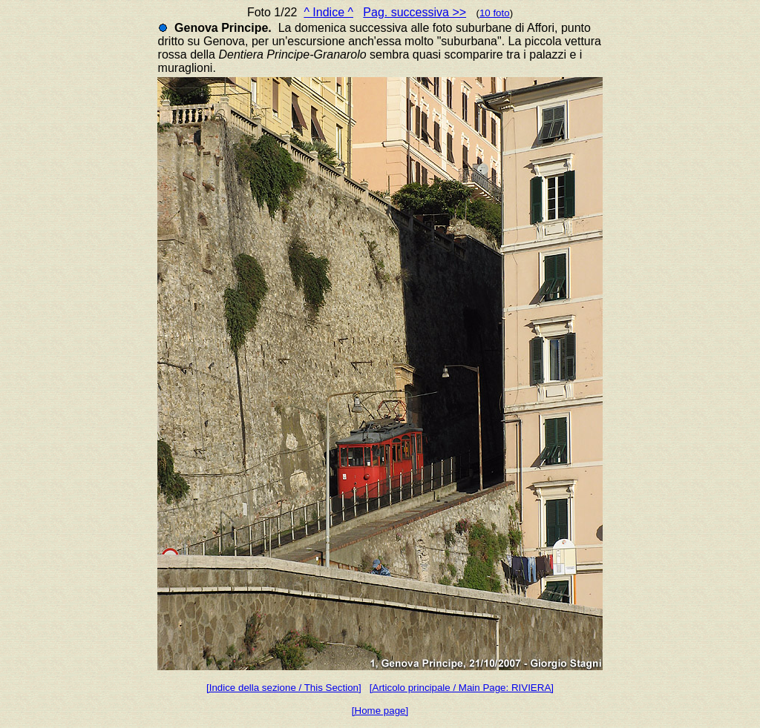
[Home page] (380, 710)
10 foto (494, 13)
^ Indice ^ (328, 12)
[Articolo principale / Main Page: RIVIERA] (462, 687)
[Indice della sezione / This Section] (283, 687)
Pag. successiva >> (414, 12)
